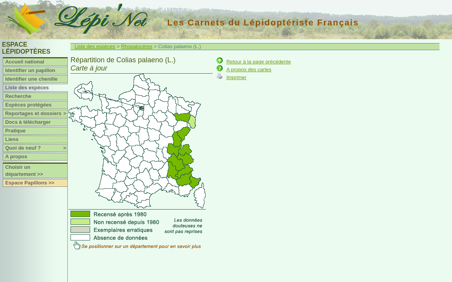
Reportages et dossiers (36, 113)
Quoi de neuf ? (36, 148)
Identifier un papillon (30, 70)
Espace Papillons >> (29, 183)
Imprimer (236, 77)
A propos (16, 156)
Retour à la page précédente (258, 62)
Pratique (15, 131)
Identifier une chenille (31, 79)
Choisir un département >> (24, 170)
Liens (11, 139)
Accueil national (24, 62)
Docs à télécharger (28, 122)
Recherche (18, 96)
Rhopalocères (136, 46)
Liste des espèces (27, 87)
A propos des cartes (248, 69)
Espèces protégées (28, 105)
